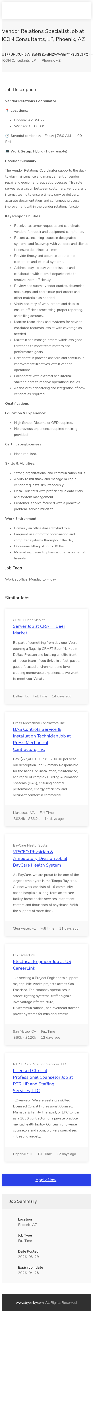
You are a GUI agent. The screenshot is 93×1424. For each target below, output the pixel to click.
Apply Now (45, 1179)
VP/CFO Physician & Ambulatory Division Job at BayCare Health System (40, 858)
